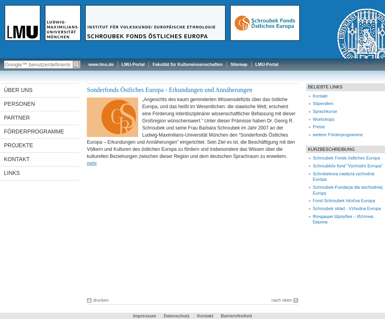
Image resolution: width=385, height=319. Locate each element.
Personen (19, 104)
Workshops (323, 119)
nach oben (282, 300)
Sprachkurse (325, 111)
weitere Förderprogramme (338, 134)
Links (12, 173)
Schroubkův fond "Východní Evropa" (348, 165)
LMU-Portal (133, 64)
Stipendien (323, 103)
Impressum (144, 315)
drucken (101, 300)
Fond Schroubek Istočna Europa (344, 200)
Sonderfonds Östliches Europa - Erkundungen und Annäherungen (169, 89)
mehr (92, 163)
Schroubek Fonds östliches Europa (346, 158)
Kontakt (17, 159)
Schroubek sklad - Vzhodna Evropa (347, 208)
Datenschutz (177, 315)
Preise (319, 126)
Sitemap (239, 64)
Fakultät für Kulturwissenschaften (187, 64)
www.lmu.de (101, 64)
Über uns (18, 90)
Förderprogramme (34, 131)
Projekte (18, 145)
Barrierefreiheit (236, 315)
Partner (17, 117)
